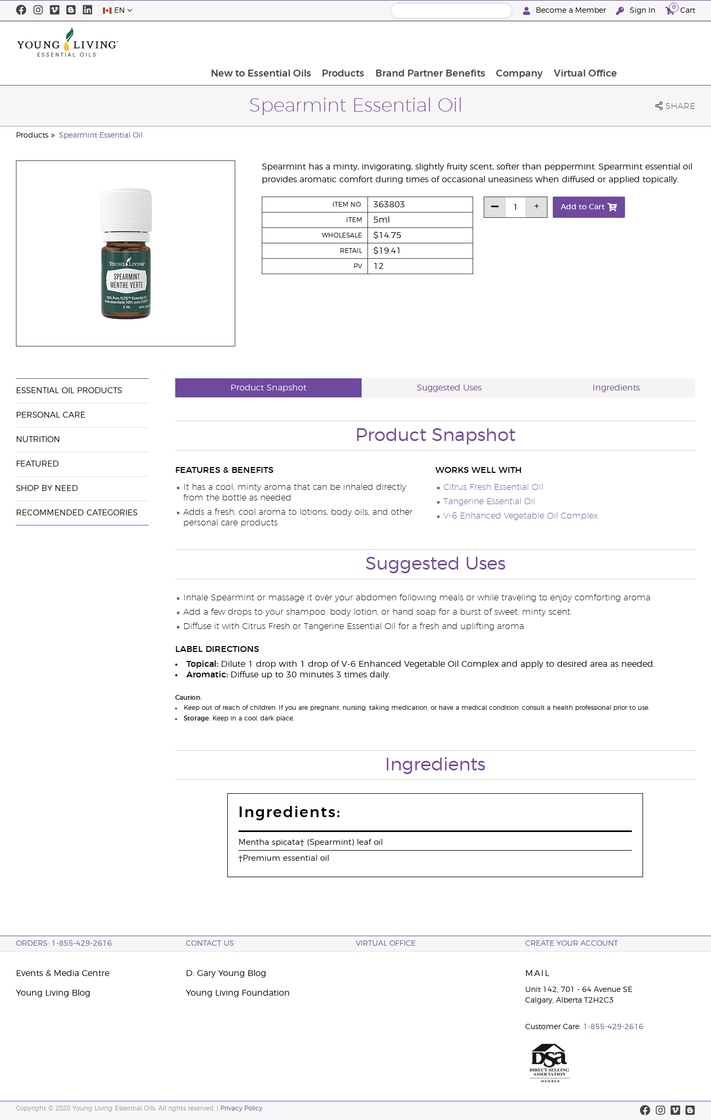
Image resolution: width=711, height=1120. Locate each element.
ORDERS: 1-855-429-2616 (64, 943)
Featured (37, 464)
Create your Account (571, 943)
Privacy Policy (241, 1108)
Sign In (636, 11)
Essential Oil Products (69, 391)
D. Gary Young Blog (226, 973)
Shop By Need (47, 489)
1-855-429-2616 (613, 1027)
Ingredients (616, 388)
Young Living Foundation (238, 993)
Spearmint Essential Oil (101, 135)
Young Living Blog (53, 993)
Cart (680, 9)
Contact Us (210, 943)
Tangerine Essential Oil (489, 501)
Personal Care (50, 415)
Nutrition (38, 440)
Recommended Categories (77, 513)
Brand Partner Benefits (501, 42)
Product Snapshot (268, 388)
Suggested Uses (449, 388)
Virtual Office (657, 42)
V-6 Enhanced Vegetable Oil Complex (520, 516)
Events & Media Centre (62, 973)
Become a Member (565, 11)
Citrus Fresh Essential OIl (493, 487)
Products (413, 42)
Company (591, 42)
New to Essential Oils (330, 42)
